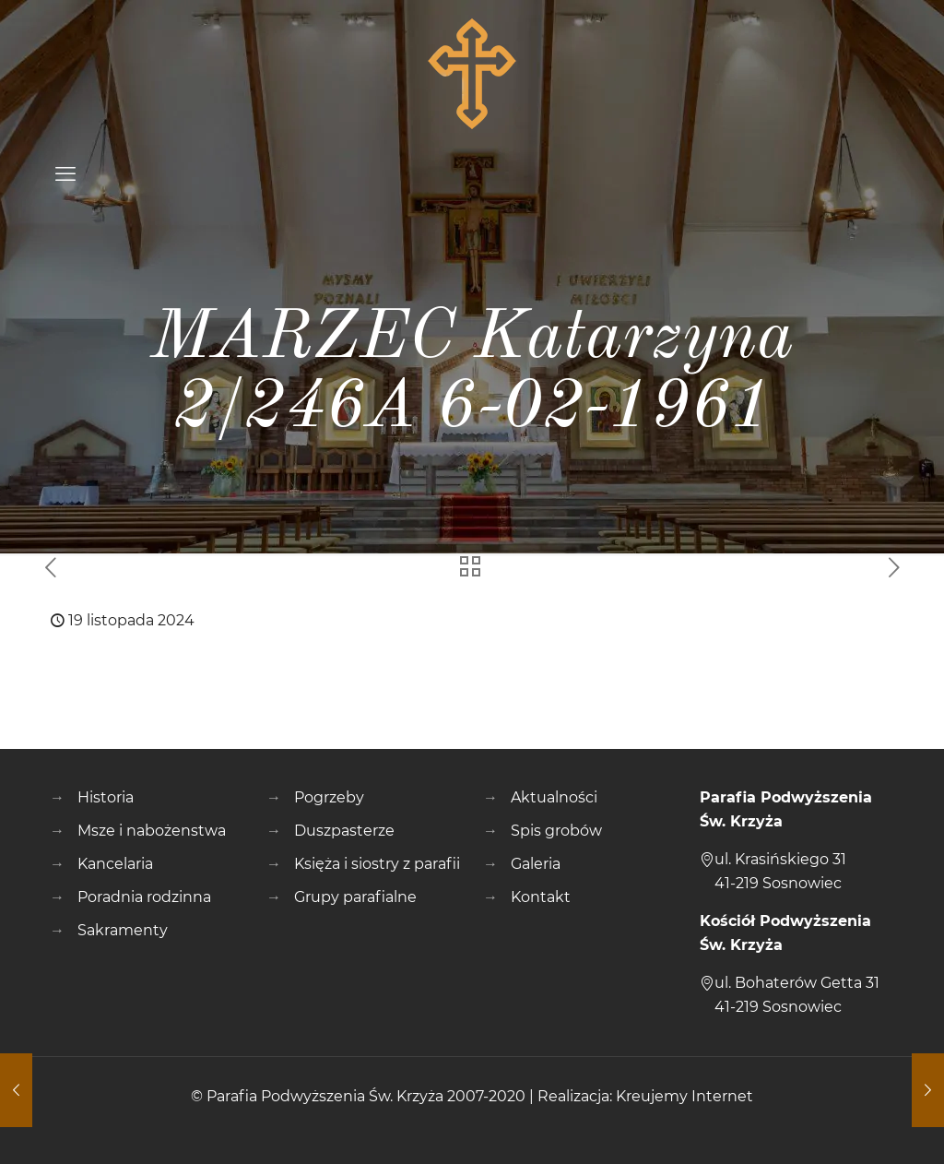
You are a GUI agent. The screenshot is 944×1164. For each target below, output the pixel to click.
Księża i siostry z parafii (377, 864)
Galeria (535, 864)
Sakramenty (122, 930)
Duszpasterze (344, 830)
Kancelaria (115, 864)
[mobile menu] (65, 174)
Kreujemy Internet (684, 1096)
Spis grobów (556, 830)
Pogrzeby (329, 797)
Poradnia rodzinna (144, 897)
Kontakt (541, 897)
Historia (105, 797)
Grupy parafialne (355, 897)
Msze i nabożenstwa (151, 830)
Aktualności (554, 797)
